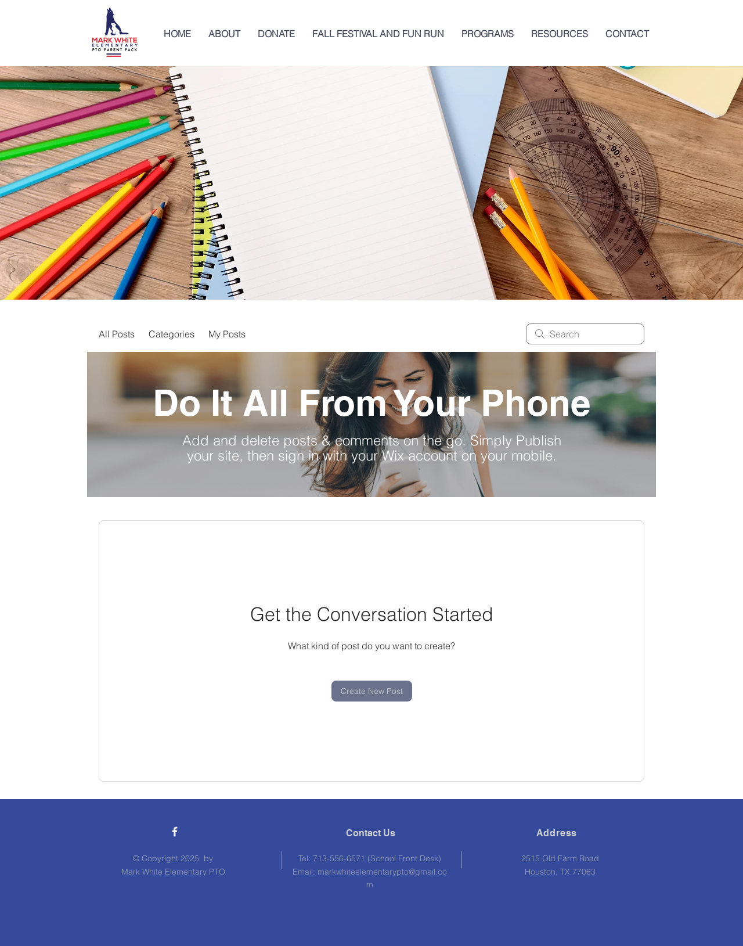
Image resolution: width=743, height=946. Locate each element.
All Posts (117, 334)
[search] (585, 333)
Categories (171, 334)
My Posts (227, 334)
